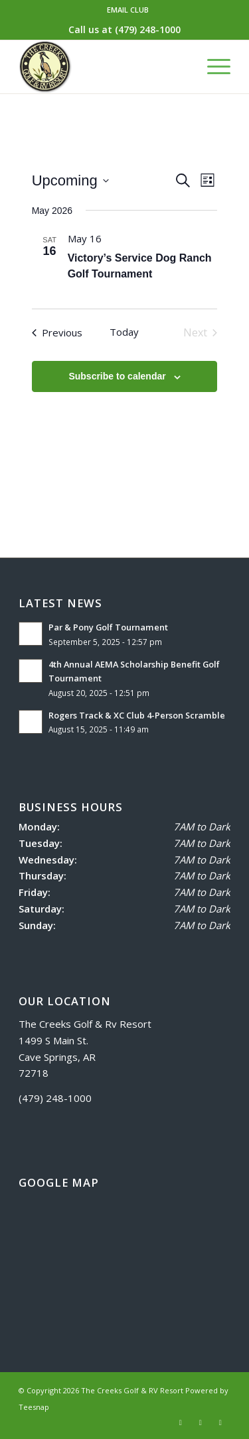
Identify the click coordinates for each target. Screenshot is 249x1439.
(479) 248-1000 (148, 29)
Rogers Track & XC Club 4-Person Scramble (136, 715)
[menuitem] (127, 10)
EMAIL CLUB (128, 10)
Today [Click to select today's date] (124, 331)
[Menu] (212, 66)
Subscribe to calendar (116, 376)
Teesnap (34, 1407)
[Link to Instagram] (200, 1422)
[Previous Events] (57, 332)
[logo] (103, 66)
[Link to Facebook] (181, 1422)
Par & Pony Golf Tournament (109, 627)
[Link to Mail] (220, 1422)
